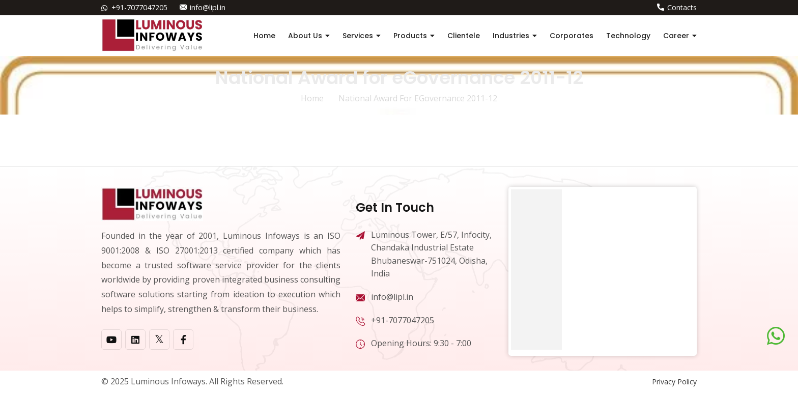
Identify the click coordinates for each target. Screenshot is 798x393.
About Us (305, 36)
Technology (628, 36)
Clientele (463, 36)
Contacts (682, 7)
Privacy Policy (674, 381)
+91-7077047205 (139, 7)
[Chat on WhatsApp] (776, 336)
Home (264, 36)
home (312, 98)
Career (676, 36)
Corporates (571, 36)
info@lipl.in (207, 7)
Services (358, 36)
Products (410, 36)
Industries (511, 36)
